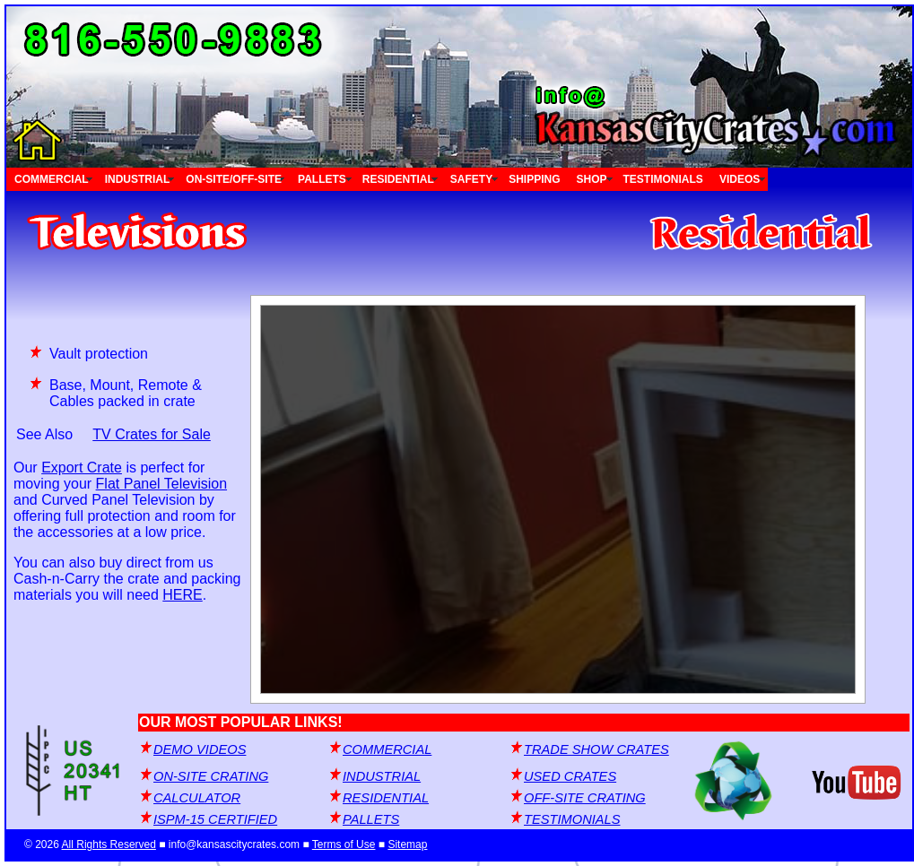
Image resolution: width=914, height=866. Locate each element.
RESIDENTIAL (398, 179)
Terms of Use (344, 844)
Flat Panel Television (161, 483)
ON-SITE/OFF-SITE (234, 179)
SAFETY (471, 179)
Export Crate (81, 467)
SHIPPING (534, 179)
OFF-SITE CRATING (585, 798)
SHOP (592, 179)
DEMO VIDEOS (199, 749)
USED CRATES (570, 776)
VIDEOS (739, 179)
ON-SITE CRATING (210, 776)
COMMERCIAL (51, 179)
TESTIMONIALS (663, 179)
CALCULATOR (196, 798)
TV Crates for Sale (151, 434)
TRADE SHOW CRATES (596, 749)
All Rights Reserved (109, 844)
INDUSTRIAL (137, 179)
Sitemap (407, 844)
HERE (182, 594)
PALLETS (322, 179)
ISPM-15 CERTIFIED (215, 819)
